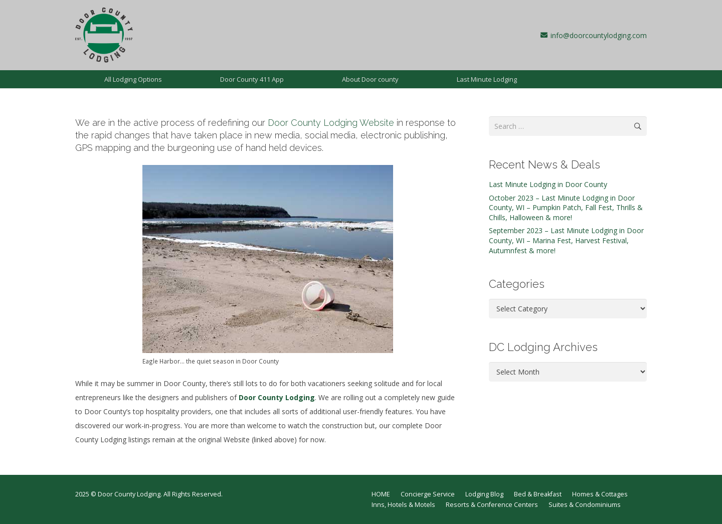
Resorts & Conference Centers (492, 504)
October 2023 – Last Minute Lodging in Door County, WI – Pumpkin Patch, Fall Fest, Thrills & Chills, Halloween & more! (566, 207)
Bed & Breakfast (538, 494)
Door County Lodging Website (331, 122)
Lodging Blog (484, 494)
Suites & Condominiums (585, 504)
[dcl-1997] (104, 35)
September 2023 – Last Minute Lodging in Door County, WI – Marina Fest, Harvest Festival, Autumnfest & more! (566, 240)
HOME (381, 494)
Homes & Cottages (600, 494)
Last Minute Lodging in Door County (548, 184)
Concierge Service (428, 494)
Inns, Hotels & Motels (403, 504)
